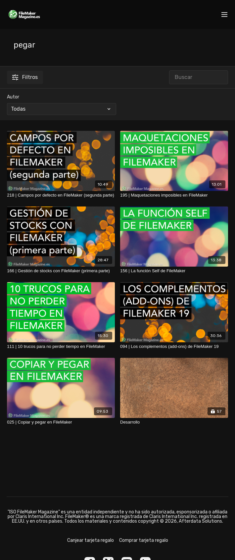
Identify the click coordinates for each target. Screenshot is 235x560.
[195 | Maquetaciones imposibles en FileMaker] (174, 195)
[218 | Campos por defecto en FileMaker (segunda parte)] (61, 195)
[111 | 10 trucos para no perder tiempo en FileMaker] (61, 346)
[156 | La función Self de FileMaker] (174, 271)
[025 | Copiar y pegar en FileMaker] (61, 422)
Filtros (25, 77)
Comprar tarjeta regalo (143, 540)
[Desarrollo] (174, 422)
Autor (13, 97)
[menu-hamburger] (224, 15)
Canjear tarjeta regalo (90, 540)
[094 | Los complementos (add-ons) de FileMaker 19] (174, 346)
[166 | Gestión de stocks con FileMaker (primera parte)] (61, 271)
